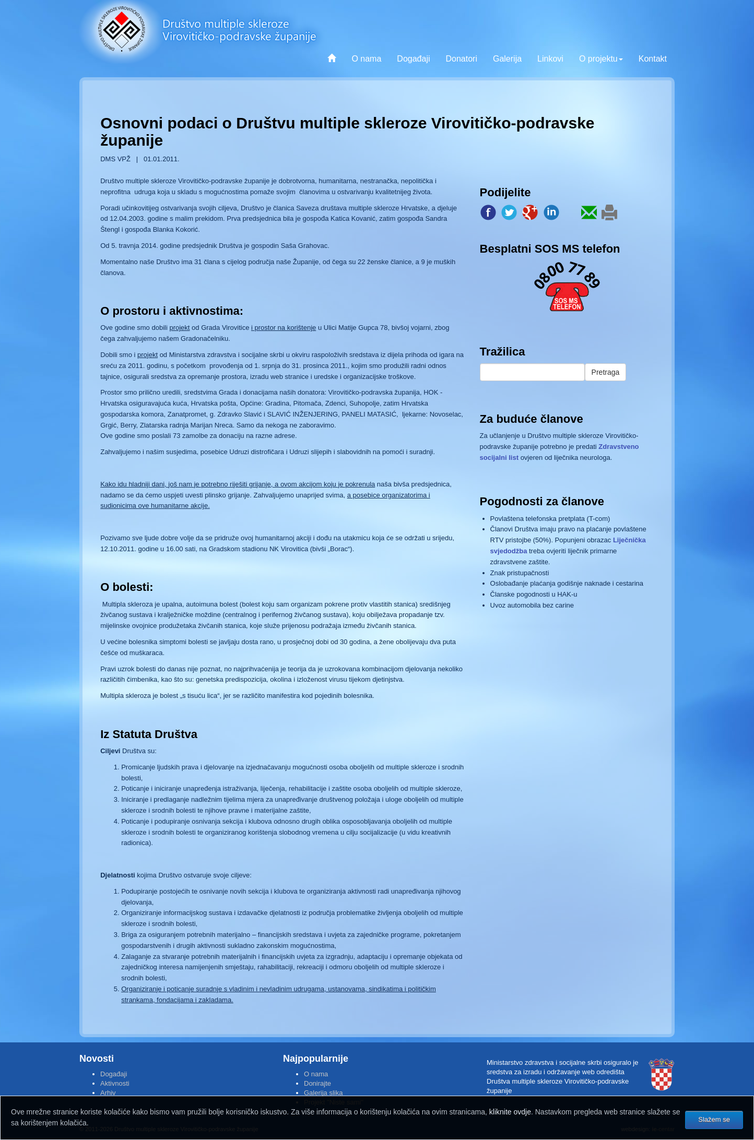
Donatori (461, 58)
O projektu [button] (601, 58)
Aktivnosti (114, 1083)
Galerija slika (323, 1093)
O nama (366, 58)
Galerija (507, 58)
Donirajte (317, 1083)
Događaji (413, 58)
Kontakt (653, 58)
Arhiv (108, 1093)
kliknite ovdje (510, 1112)
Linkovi (550, 58)
